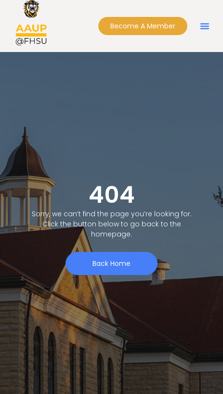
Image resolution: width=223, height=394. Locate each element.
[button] (204, 26)
